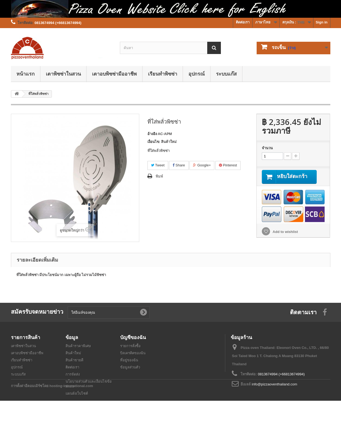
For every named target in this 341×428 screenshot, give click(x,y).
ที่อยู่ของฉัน (129, 360)
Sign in (321, 22)
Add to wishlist (285, 232)
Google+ (202, 165)
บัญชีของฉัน (133, 337)
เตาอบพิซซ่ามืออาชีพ (114, 73)
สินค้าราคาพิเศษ (78, 346)
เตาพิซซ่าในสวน (63, 73)
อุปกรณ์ (196, 73)
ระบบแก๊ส (226, 73)
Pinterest (228, 165)
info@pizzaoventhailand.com (274, 384)
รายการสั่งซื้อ (130, 346)
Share (179, 165)
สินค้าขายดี (74, 360)
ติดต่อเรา (243, 22)
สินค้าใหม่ (73, 353)
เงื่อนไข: (153, 142)
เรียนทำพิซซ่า (162, 73)
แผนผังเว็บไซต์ (77, 393)
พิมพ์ (159, 176)
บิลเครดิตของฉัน (133, 353)
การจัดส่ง (73, 374)
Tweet (158, 165)
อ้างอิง (152, 134)
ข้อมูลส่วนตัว (130, 367)
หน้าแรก (25, 73)
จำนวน (267, 148)
